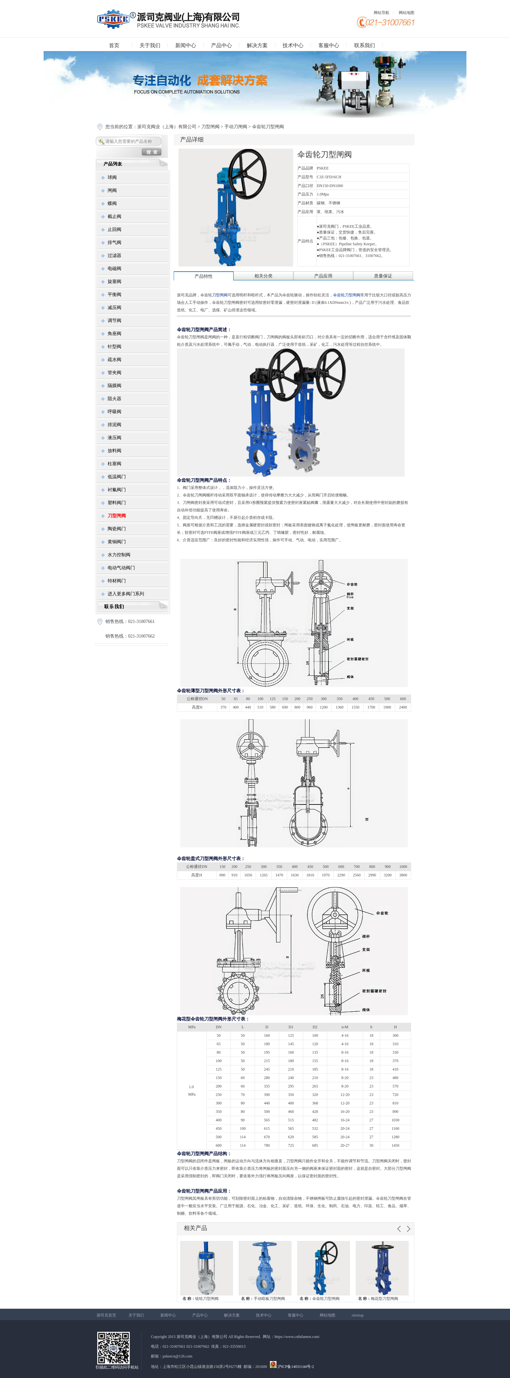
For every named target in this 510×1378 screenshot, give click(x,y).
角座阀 (114, 333)
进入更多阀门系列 (126, 593)
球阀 (112, 177)
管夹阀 (114, 372)
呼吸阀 (114, 411)
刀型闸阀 (210, 126)
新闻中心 (185, 45)
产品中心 (221, 45)
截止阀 (114, 216)
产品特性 (204, 276)
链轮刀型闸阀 (200, 1298)
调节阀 (114, 320)
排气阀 (114, 242)
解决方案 (257, 45)
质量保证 (383, 276)
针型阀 (114, 346)
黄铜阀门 (117, 541)
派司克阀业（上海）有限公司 (167, 126)
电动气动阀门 (121, 567)
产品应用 (323, 276)
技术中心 (293, 45)
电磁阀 (114, 268)
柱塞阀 (114, 463)
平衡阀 (114, 294)
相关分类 (263, 276)
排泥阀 (114, 424)
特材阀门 (117, 580)
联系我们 (364, 45)
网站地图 (406, 12)
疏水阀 (114, 359)
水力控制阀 (119, 554)
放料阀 (114, 450)
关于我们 (150, 45)
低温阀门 (117, 476)
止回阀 (114, 229)
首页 (114, 45)
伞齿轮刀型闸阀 (320, 1298)
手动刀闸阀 (235, 126)
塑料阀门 (117, 502)
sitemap (358, 1315)
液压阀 (114, 437)
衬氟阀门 (117, 489)
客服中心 (328, 45)
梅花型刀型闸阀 (378, 1298)
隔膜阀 (114, 385)
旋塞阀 (114, 281)
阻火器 (114, 398)
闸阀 (112, 190)
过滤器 (114, 255)
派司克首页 (106, 1315)
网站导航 (381, 12)
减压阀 (114, 307)
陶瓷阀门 (117, 528)
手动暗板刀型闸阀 (263, 1298)
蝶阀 (112, 203)
